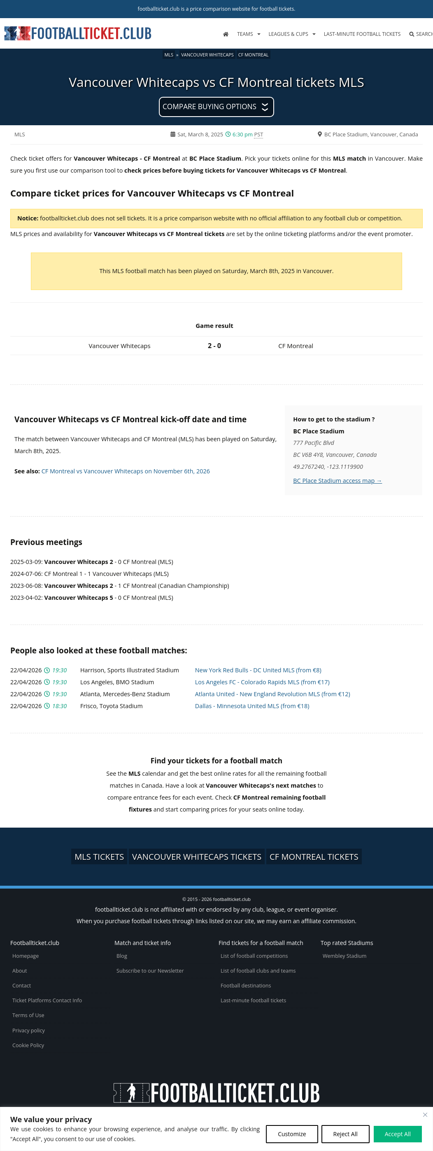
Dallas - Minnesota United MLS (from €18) (252, 706)
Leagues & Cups (288, 33)
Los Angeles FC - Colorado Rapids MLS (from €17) (262, 682)
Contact (21, 985)
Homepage (25, 955)
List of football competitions (254, 955)
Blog (121, 955)
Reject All (345, 1134)
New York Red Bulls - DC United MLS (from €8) (258, 670)
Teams (245, 33)
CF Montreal (253, 54)
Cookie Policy (28, 1045)
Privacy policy (28, 1030)
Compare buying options (209, 106)
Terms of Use (28, 1015)
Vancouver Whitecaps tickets (196, 856)
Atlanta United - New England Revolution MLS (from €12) (272, 694)
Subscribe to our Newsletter (150, 970)
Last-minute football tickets (362, 33)
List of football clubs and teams (258, 970)
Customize (292, 1134)
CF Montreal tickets (314, 856)
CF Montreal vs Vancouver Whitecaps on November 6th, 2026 (126, 471)
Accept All (398, 1134)
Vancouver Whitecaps (207, 54)
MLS (168, 54)
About (19, 970)
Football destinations (246, 985)
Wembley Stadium (345, 955)
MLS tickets (99, 856)
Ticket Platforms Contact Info (47, 1000)
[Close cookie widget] (425, 1115)
